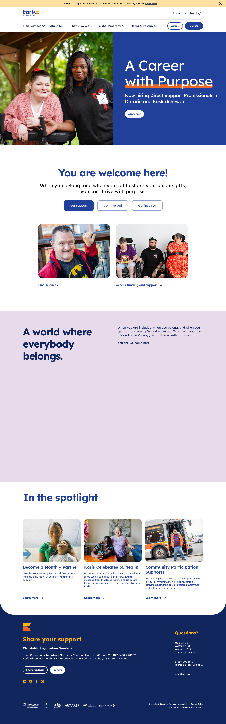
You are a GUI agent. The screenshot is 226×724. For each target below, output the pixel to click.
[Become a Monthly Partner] (52, 560)
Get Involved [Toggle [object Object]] (83, 26)
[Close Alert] (220, 3)
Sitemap (199, 707)
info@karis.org (183, 673)
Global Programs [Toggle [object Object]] (112, 26)
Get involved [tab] (113, 205)
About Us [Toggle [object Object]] (58, 26)
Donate (194, 25)
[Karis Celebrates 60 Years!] (113, 560)
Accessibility (183, 704)
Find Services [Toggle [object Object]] (34, 26)
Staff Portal (174, 707)
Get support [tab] (78, 205)
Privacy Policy (197, 704)
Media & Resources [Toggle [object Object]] (145, 26)
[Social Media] (24, 681)
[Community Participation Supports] (174, 560)
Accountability (187, 707)
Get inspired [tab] (147, 205)
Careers (175, 25)
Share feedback (35, 669)
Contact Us (179, 13)
